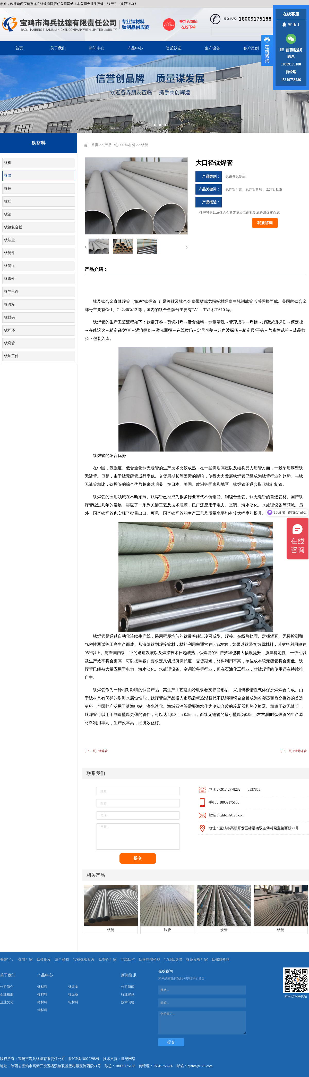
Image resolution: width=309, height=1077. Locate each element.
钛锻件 (9, 279)
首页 (19, 48)
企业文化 (6, 1002)
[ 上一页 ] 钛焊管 (96, 751)
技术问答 (127, 1002)
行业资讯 (127, 994)
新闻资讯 (128, 975)
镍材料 (42, 994)
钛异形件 (11, 292)
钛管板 (9, 304)
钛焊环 (9, 330)
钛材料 (130, 145)
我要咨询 (265, 223)
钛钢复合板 (13, 227)
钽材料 (73, 1002)
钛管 (7, 176)
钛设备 (73, 987)
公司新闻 (127, 987)
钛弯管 (9, 343)
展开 (267, 50)
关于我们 (58, 48)
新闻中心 (96, 48)
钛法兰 (9, 240)
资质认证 (174, 48)
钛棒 (7, 188)
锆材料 (42, 1002)
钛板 (7, 163)
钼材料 (42, 1010)
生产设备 (212, 48)
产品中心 (135, 48)
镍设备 (73, 994)
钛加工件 (11, 356)
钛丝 (7, 201)
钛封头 (9, 317)
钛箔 (7, 214)
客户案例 (251, 48)
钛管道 (9, 266)
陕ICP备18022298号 (83, 1059)
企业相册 (6, 994)
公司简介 (6, 987)
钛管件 (9, 253)
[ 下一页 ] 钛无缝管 (294, 751)
